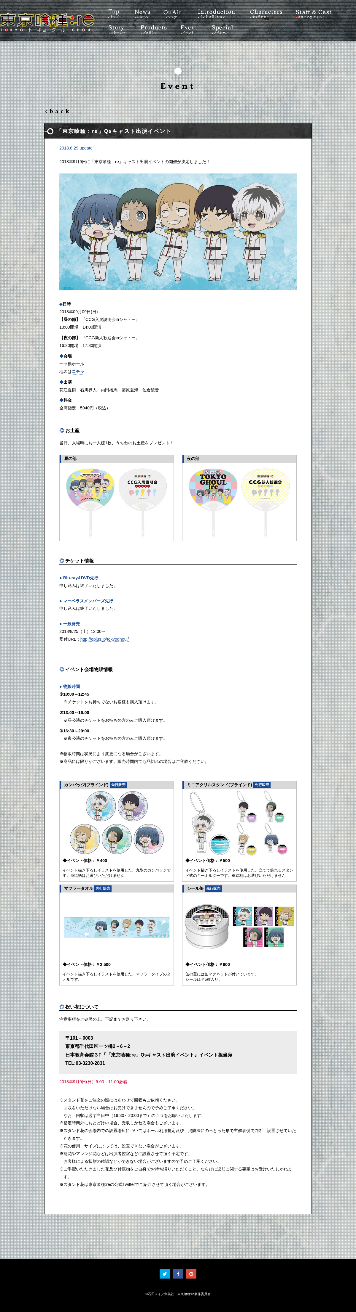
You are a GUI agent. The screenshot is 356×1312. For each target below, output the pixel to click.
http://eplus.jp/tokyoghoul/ (104, 639)
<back (57, 111)
